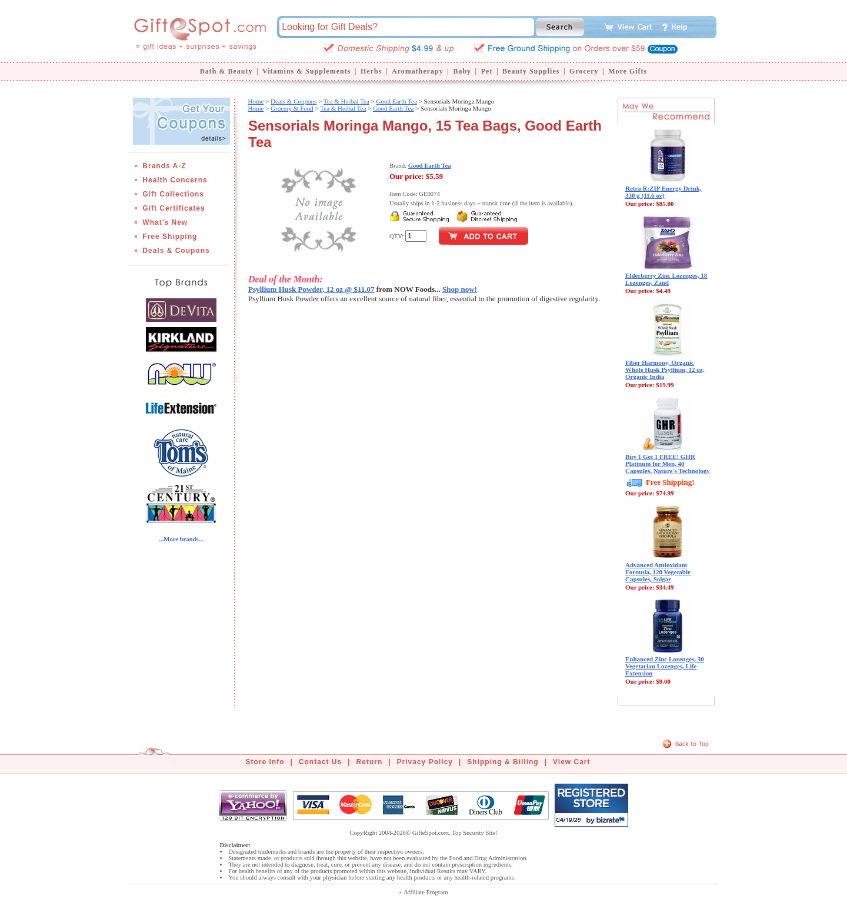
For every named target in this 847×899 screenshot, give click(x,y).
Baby (462, 71)
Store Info (265, 762)
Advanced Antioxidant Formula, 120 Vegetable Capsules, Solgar (658, 571)
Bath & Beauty (226, 71)
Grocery (583, 71)
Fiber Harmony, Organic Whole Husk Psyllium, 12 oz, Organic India (664, 369)
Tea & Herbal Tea (346, 101)
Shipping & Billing (502, 762)
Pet (487, 71)
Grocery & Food (292, 108)
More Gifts (627, 71)
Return (369, 762)
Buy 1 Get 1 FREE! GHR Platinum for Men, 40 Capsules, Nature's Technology (667, 463)
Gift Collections (173, 194)
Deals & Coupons (175, 251)
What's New (165, 222)
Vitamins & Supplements (306, 71)
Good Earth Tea (396, 101)
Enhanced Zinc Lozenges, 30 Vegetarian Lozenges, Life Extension (664, 666)
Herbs (371, 71)
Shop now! (459, 289)
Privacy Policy (425, 762)
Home (256, 101)
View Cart (571, 762)
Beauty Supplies (530, 71)
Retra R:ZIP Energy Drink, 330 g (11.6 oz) (663, 192)
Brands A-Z (164, 166)
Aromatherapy (417, 71)
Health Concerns (174, 180)
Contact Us (320, 762)
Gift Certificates (173, 208)
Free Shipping (169, 236)
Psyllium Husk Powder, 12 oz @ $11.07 (311, 289)
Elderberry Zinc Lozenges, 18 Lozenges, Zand (666, 279)
